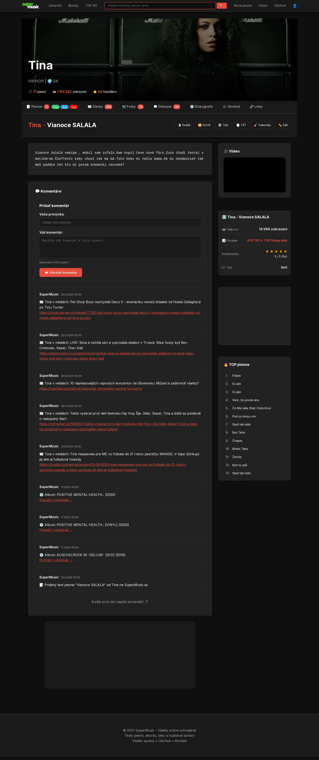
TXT (241, 125)
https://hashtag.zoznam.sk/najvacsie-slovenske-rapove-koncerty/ (90, 392)
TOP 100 (91, 5)
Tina (40, 65)
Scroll (204, 125)
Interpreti (55, 5)
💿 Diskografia (201, 107)
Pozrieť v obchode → (56, 503)
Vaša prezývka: (51, 214)
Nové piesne (243, 5)
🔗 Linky (256, 107)
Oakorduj (262, 125)
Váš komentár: (51, 232)
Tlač (223, 125)
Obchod (280, 5)
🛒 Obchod (231, 107)
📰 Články (100, 107)
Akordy (73, 5)
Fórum (263, 5)
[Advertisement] (120, 658)
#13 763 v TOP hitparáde (267, 240)
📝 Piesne (52, 106)
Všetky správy (143, 744)
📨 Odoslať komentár (60, 276)
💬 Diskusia (167, 107)
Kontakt (181, 744)
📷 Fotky (133, 107)
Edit (283, 125)
